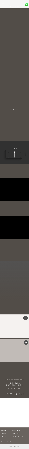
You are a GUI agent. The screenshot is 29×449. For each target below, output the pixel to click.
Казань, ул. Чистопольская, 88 (15, 384)
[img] (14, 326)
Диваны (3, 433)
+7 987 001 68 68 (15, 6)
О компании (15, 433)
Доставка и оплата (17, 436)
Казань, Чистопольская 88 (14, 7)
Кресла (3, 436)
